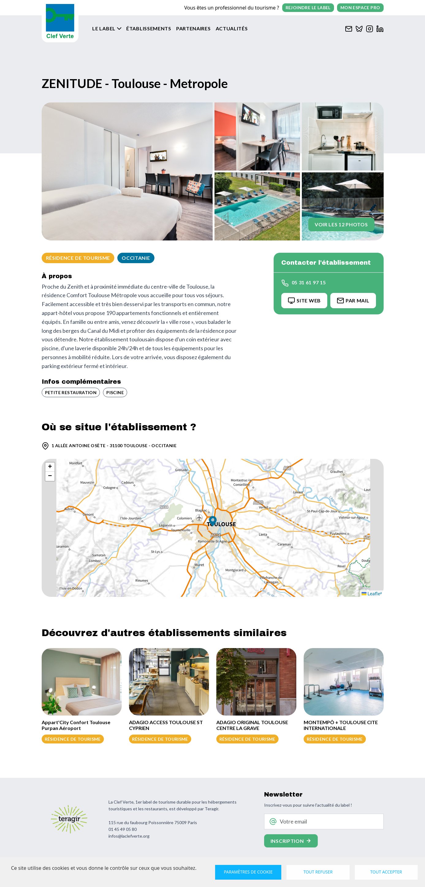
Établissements (148, 28)
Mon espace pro (360, 7)
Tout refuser (318, 872)
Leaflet (372, 593)
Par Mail (353, 300)
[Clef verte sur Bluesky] (359, 28)
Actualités (232, 28)
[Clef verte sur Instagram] (369, 28)
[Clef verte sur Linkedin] (380, 28)
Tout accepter (386, 872)
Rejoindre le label (308, 7)
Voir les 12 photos (341, 224)
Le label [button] (104, 28)
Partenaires (193, 28)
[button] (212, 522)
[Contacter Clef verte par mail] (348, 28)
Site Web (304, 300)
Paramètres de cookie (248, 872)
